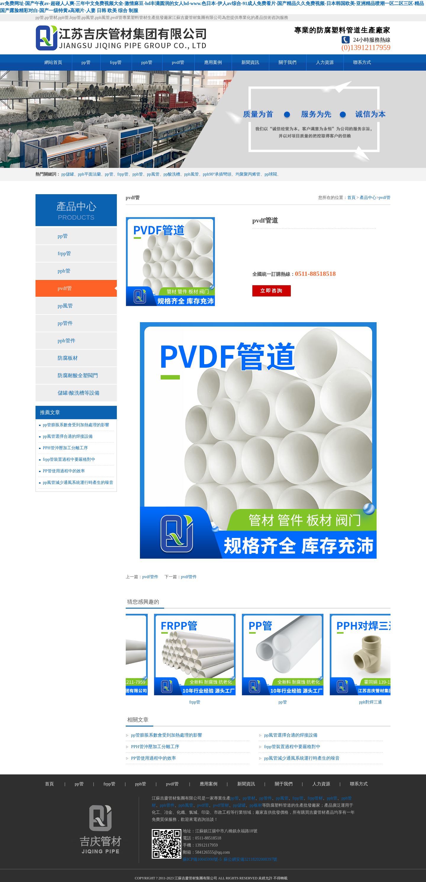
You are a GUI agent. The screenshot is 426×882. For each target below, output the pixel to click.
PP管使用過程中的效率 (64, 471)
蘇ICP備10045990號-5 (202, 859)
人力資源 (325, 62)
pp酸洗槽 (172, 174)
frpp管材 (315, 798)
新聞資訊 (250, 62)
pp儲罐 (68, 174)
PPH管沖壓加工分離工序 (65, 448)
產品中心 (368, 197)
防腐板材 (68, 358)
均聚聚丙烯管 (247, 174)
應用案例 (213, 62)
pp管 (86, 62)
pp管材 (249, 798)
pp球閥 (270, 174)
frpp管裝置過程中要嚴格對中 (69, 459)
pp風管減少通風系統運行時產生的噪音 (78, 482)
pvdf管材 (221, 805)
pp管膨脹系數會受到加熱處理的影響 (76, 425)
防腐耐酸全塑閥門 (78, 375)
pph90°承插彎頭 (217, 174)
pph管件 (66, 340)
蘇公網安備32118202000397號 (249, 859)
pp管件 (65, 323)
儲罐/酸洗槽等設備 (78, 393)
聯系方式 (362, 62)
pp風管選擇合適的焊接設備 (68, 436)
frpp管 (116, 62)
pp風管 (153, 174)
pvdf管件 (150, 577)
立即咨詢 (271, 290)
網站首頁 (53, 62)
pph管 (147, 62)
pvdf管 (178, 62)
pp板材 (256, 805)
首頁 (351, 197)
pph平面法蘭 (89, 174)
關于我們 (287, 62)
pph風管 (191, 174)
